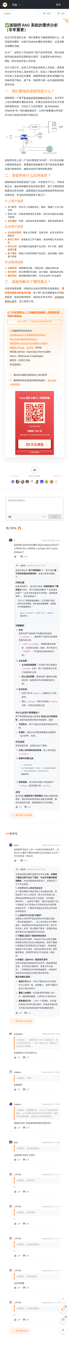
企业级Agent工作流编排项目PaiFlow (28, 335)
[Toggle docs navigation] (46, 13)
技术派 (30, 347)
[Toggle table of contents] (61, 13)
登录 (58, 4)
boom (16, 845)
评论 (55, 516)
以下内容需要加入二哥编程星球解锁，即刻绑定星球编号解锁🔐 (33, 314)
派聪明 (23, 566)
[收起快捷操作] (63, 1299)
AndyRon (17, 1072)
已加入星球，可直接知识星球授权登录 (34, 321)
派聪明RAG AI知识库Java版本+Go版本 (29, 343)
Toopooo (17, 1104)
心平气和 (17, 1175)
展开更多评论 (20, 1331)
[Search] (20, 13)
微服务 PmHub (17, 347)
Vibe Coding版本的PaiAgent (23, 339)
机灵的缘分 (18, 1034)
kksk (16, 1143)
